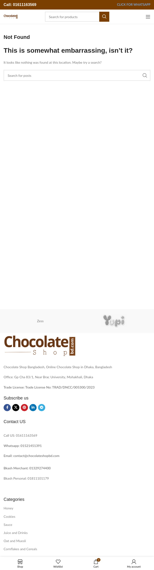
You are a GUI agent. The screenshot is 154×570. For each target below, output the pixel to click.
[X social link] (15, 407)
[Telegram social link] (41, 407)
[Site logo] (10, 16)
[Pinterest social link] (24, 407)
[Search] (77, 17)
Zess (40, 321)
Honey (8, 508)
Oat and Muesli (15, 541)
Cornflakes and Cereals (20, 549)
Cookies (9, 516)
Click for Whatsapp (133, 4)
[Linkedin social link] (33, 407)
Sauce (8, 525)
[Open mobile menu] (148, 16)
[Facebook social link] (7, 407)
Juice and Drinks (16, 533)
